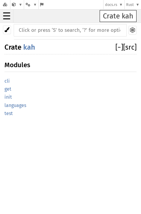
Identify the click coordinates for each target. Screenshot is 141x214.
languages (15, 105)
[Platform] (31, 4)
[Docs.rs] (5, 4)
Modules (17, 65)
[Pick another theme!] (7, 30)
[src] (130, 47)
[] (119, 47)
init (8, 97)
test (8, 113)
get (7, 89)
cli (7, 81)
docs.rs (111, 4)
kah (29, 47)
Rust (130, 4)
